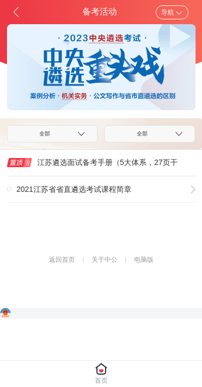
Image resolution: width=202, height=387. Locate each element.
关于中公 (104, 259)
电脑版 (144, 259)
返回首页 (62, 259)
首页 (101, 380)
